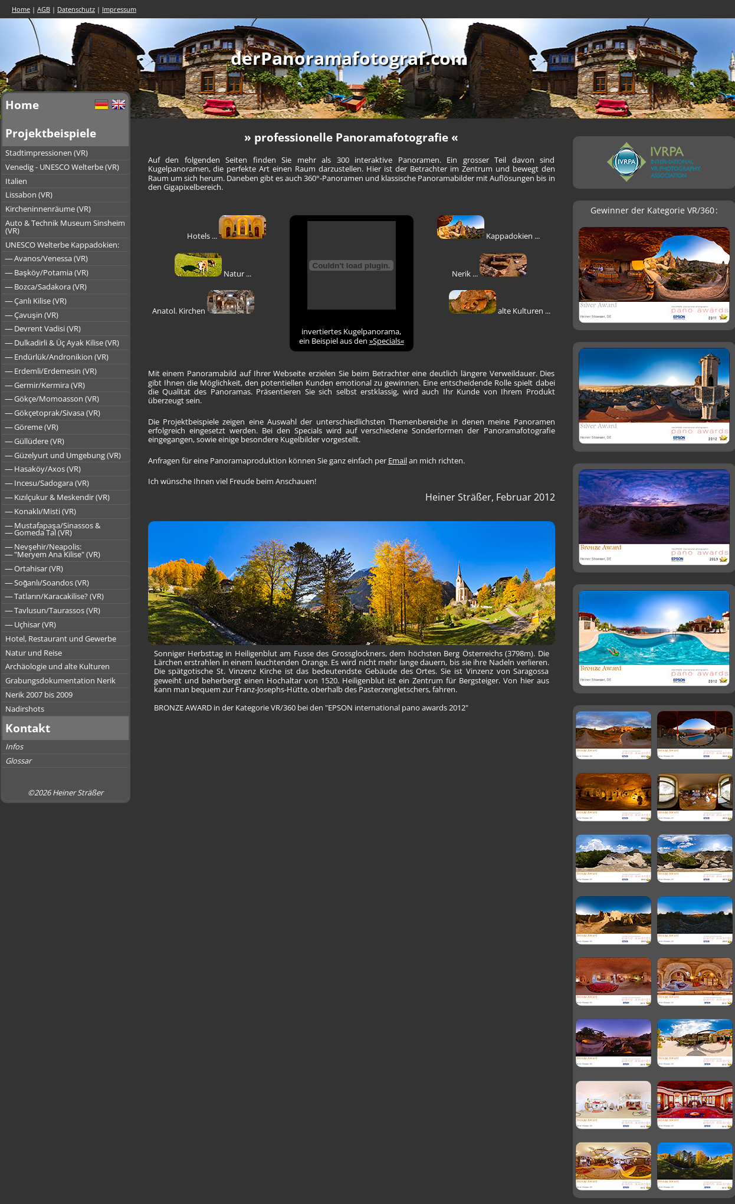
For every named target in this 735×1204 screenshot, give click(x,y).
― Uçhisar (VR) (31, 624)
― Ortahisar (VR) (34, 568)
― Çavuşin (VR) (31, 315)
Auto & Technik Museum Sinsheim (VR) (65, 227)
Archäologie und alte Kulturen (57, 666)
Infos (14, 746)
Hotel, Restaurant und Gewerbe (60, 638)
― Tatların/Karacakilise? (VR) (54, 596)
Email (397, 460)
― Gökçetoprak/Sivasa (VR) (53, 412)
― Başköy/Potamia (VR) (46, 272)
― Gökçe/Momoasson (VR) (52, 398)
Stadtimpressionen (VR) (46, 152)
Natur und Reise (33, 652)
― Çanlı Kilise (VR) (36, 300)
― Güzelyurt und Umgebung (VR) (63, 455)
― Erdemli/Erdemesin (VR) (51, 371)
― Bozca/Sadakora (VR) (46, 286)
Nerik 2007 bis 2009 (39, 694)
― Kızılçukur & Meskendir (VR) (57, 497)
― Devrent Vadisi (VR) (43, 328)
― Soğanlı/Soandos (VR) (47, 582)
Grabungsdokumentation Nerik (60, 680)
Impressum (119, 9)
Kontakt (27, 728)
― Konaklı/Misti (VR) (41, 511)
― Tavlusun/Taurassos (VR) (53, 610)
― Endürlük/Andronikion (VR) (57, 356)
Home (21, 9)
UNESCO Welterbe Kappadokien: (62, 244)
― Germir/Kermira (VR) (45, 385)
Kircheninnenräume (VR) (48, 208)
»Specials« (386, 340)
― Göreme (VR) (32, 427)
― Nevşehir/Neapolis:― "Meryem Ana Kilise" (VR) (53, 550)
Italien (16, 181)
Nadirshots (24, 708)
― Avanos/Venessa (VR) (46, 258)
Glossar (18, 760)
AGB (43, 9)
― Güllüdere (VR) (35, 441)
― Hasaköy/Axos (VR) (43, 468)
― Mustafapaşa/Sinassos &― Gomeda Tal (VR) (52, 529)
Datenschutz (76, 9)
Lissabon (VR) (28, 194)
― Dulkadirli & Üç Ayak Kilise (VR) (62, 342)
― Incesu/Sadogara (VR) (47, 483)
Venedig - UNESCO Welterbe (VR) (62, 167)
